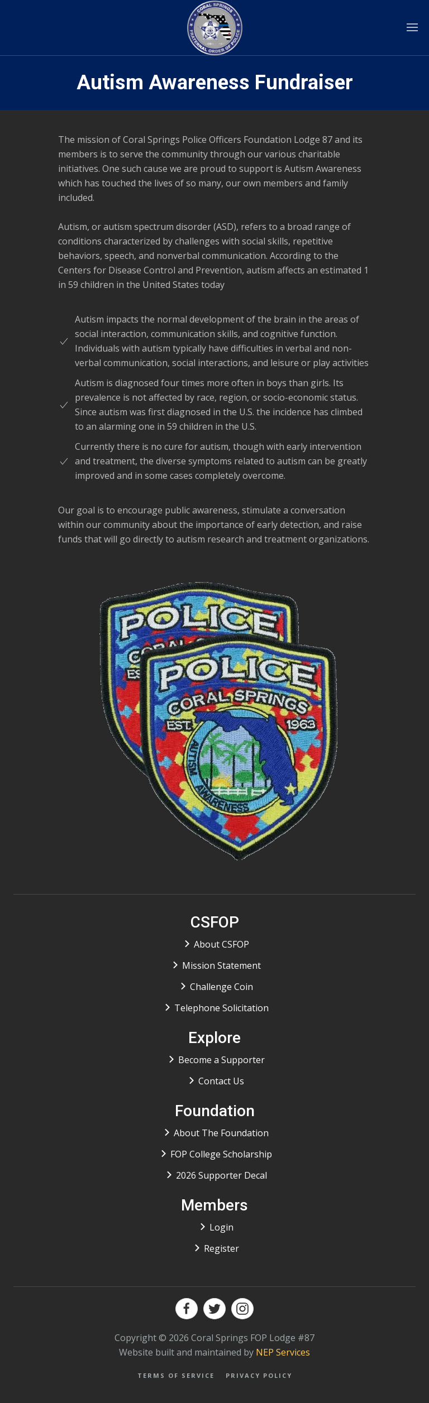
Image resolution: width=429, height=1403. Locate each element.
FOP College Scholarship (221, 1154)
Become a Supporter (221, 1060)
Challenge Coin (221, 987)
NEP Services (283, 1352)
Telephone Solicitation (221, 1008)
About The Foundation (221, 1133)
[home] (214, 27)
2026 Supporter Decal (221, 1175)
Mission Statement (221, 965)
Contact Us (221, 1081)
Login (221, 1227)
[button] (412, 28)
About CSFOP (221, 944)
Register (221, 1248)
